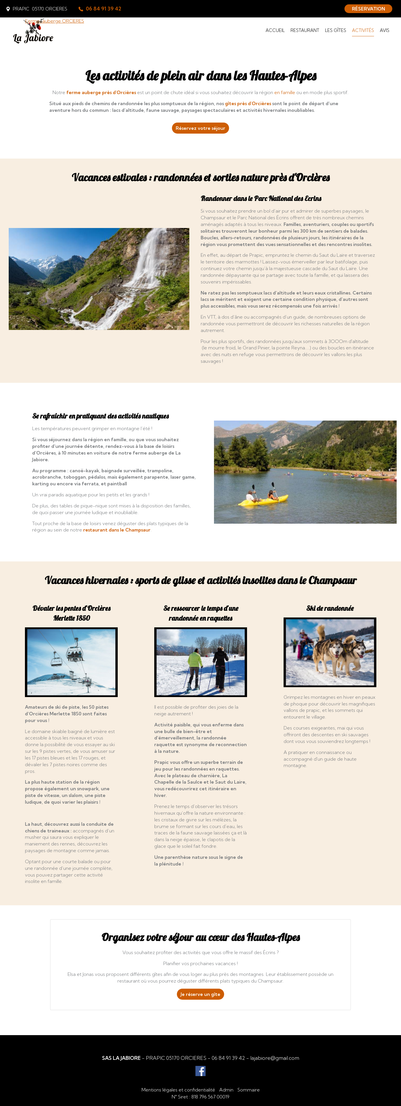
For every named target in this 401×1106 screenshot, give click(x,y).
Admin (226, 1090)
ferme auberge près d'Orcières (101, 92)
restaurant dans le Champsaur (116, 530)
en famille (284, 92)
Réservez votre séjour (200, 128)
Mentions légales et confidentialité (178, 1090)
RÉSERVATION (368, 9)
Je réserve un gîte (200, 994)
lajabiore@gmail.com (274, 1058)
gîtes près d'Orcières (248, 103)
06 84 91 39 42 (228, 1058)
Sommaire (248, 1090)
